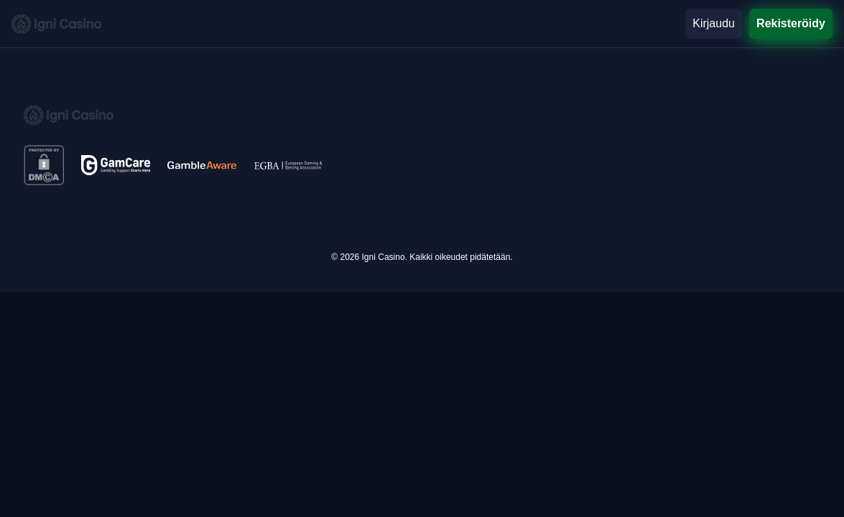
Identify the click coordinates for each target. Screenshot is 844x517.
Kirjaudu (713, 23)
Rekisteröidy (790, 23)
